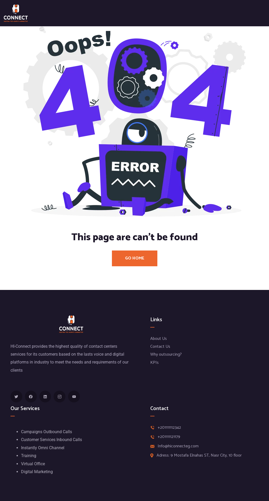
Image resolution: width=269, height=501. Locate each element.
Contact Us (160, 346)
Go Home (134, 258)
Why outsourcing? (166, 354)
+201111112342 (169, 428)
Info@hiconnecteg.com (178, 446)
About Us (158, 338)
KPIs (154, 362)
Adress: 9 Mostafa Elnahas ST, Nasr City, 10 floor (199, 455)
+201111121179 (169, 437)
